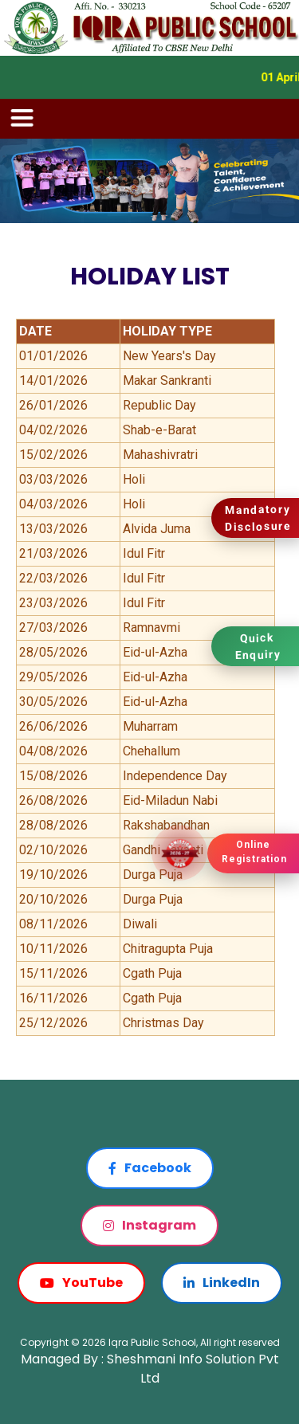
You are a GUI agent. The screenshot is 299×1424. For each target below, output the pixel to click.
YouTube (81, 1282)
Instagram (149, 1225)
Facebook (149, 1168)
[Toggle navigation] (22, 119)
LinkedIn (221, 1282)
